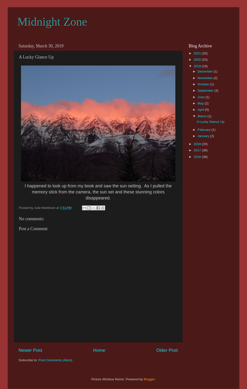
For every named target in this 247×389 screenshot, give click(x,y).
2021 (198, 53)
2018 (198, 144)
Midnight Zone (52, 21)
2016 (198, 157)
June (202, 97)
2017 (198, 150)
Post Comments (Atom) (55, 360)
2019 (198, 66)
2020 (198, 59)
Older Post (167, 350)
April (201, 109)
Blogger (149, 379)
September (206, 90)
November (205, 78)
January (204, 136)
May (201, 103)
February (205, 130)
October (204, 84)
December (205, 71)
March (202, 116)
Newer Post (30, 350)
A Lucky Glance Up (211, 122)
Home (99, 350)
